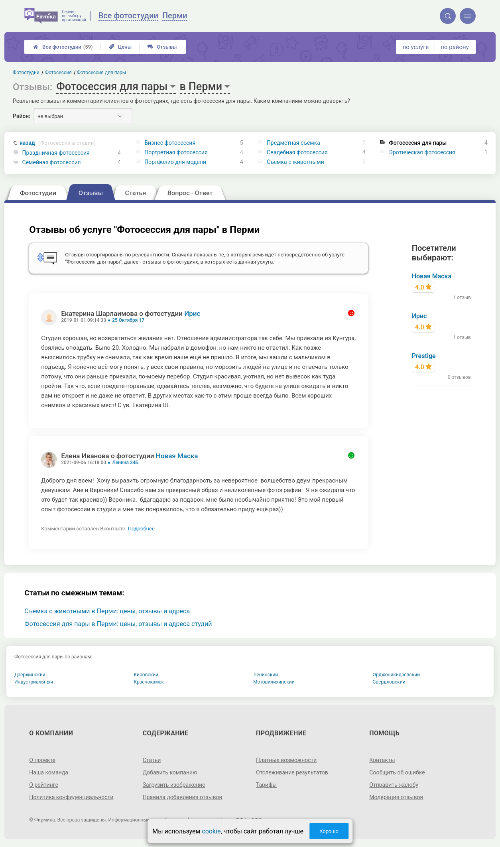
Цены (120, 47)
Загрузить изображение (174, 785)
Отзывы (162, 47)
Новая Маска (177, 456)
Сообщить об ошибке (397, 772)
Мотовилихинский (274, 682)
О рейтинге (43, 785)
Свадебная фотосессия (297, 152)
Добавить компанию (170, 772)
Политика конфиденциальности (71, 797)
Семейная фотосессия (51, 162)
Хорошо (329, 831)
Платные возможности (286, 760)
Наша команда (48, 772)
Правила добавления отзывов (182, 797)
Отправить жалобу (393, 785)
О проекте (42, 760)
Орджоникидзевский (396, 675)
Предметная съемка (293, 143)
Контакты (382, 760)
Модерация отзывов (396, 797)
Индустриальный (33, 682)
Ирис (192, 313)
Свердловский (389, 682)
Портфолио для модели (175, 162)
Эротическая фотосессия (422, 152)
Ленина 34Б (125, 462)
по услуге (416, 47)
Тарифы (266, 785)
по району (455, 47)
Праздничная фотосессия (56, 153)
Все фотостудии (63, 47)
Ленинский (265, 675)
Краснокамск (149, 682)
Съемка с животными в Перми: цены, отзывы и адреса (107, 611)
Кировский (146, 675)
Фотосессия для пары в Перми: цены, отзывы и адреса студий (118, 624)
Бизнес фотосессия (169, 143)
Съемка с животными (295, 162)
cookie (211, 831)
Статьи (152, 760)
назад (58, 143)
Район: (21, 116)
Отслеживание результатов (292, 772)
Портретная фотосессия (175, 152)
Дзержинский (29, 675)
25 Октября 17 (128, 320)
